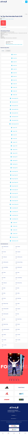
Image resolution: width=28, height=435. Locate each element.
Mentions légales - (16, 423)
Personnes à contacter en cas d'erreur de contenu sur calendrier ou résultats (14, 44)
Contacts (19, 423)
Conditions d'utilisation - (11, 423)
